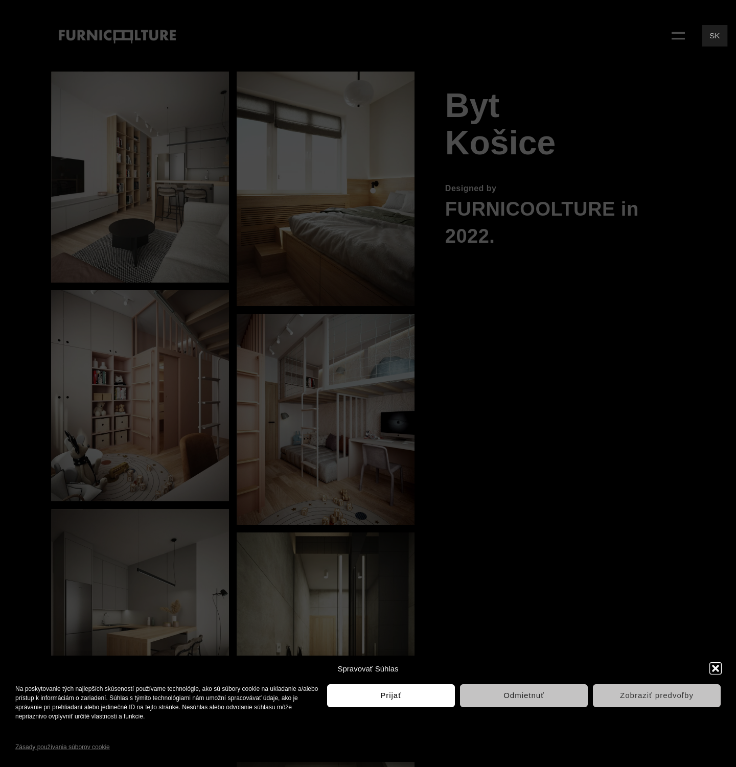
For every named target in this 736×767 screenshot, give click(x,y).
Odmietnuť (523, 695)
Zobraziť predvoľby (657, 695)
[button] (715, 668)
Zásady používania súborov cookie (62, 747)
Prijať (391, 695)
